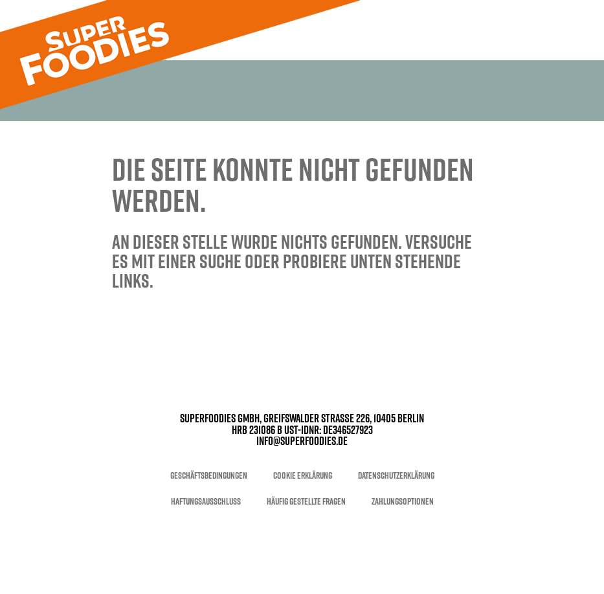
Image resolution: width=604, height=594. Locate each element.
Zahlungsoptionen (403, 501)
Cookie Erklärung (302, 475)
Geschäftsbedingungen (208, 475)
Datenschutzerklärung (396, 475)
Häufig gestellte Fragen (306, 501)
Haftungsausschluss (206, 501)
